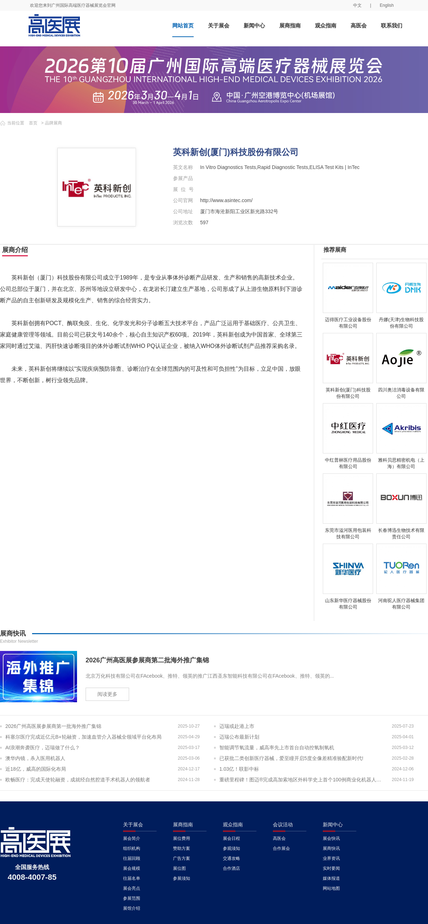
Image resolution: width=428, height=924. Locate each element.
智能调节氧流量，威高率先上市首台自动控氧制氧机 (276, 747)
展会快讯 (331, 838)
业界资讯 (331, 858)
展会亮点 (131, 888)
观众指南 (325, 25)
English (387, 5)
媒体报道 (331, 878)
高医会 (359, 25)
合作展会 (281, 848)
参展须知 (181, 878)
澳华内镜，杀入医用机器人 (35, 758)
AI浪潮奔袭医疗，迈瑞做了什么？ (42, 747)
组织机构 (131, 848)
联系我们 (391, 25)
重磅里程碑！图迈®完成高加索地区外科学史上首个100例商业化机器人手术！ (302, 779)
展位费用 (181, 838)
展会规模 (131, 868)
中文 (357, 5)
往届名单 (131, 878)
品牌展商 (53, 122)
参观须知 (231, 848)
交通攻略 (231, 858)
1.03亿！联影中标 (239, 769)
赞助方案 (181, 848)
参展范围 (131, 898)
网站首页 (183, 25)
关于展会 (218, 25)
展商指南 (290, 25)
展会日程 (231, 838)
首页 (33, 122)
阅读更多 (107, 694)
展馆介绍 (131, 908)
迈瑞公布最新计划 (239, 737)
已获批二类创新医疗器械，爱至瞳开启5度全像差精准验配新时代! (291, 758)
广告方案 (181, 858)
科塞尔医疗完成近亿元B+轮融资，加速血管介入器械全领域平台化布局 (83, 737)
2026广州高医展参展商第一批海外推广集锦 (53, 726)
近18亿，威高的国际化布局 (35, 769)
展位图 (179, 868)
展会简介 (131, 838)
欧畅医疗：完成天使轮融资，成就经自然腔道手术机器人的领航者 (77, 779)
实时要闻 (331, 868)
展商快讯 (331, 848)
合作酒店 (231, 868)
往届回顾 (131, 858)
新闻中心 (254, 25)
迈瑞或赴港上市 (236, 726)
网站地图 (331, 888)
